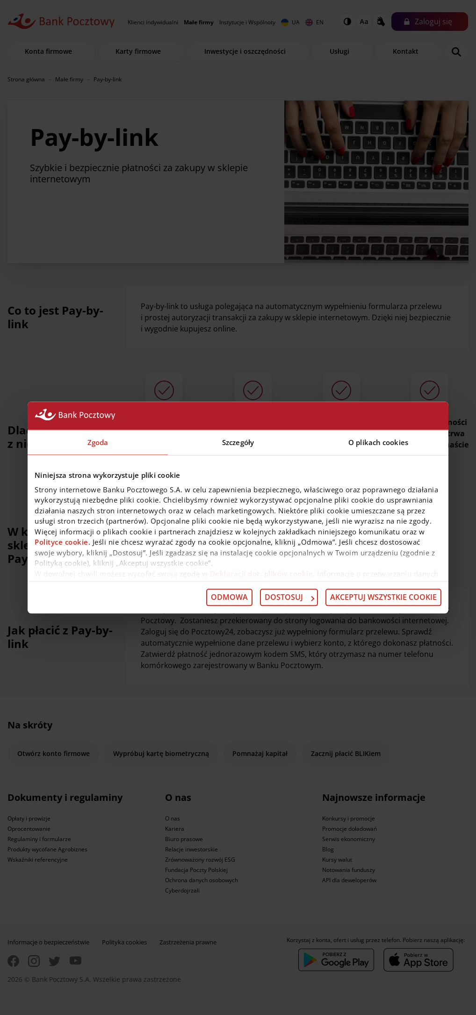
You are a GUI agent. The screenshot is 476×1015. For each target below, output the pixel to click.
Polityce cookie (61, 542)
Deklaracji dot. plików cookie (261, 573)
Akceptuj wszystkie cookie (383, 597)
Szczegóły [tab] (238, 442)
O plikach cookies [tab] (378, 442)
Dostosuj (289, 597)
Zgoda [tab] (97, 442)
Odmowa (229, 597)
